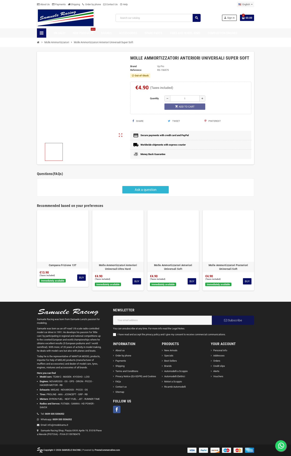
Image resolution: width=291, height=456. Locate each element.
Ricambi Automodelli (175, 386)
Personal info (220, 350)
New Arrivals (170, 350)
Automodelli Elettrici (174, 376)
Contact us (121, 386)
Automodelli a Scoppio (176, 371)
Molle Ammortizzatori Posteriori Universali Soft (228, 267)
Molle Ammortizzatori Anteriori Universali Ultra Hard (118, 267)
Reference (135, 70)
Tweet (174, 121)
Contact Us (110, 4)
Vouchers (218, 376)
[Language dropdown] (245, 4)
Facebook (116, 409)
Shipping (74, 4)
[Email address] (162, 320)
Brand (133, 66)
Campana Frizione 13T (63, 265)
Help (124, 4)
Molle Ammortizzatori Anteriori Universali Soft (173, 267)
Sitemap (119, 392)
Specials (168, 355)
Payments (59, 4)
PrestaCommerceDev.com (107, 450)
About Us (43, 4)
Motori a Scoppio (173, 381)
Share (138, 121)
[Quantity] (185, 98)
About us (120, 350)
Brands (168, 366)
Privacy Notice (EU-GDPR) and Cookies (135, 376)
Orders (216, 360)
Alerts (216, 371)
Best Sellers (170, 360)
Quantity (154, 98)
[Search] (158, 18)
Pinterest (213, 121)
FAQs (118, 381)
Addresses (219, 355)
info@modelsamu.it (58, 425)
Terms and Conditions (126, 371)
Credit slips (219, 366)
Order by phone (91, 4)
